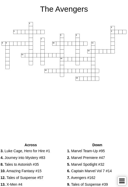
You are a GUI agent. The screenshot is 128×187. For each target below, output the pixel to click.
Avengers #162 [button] (81, 178)
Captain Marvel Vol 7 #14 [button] (89, 171)
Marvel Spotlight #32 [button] (85, 164)
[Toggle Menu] (121, 180)
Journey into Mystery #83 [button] (23, 158)
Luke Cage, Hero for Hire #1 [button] (25, 151)
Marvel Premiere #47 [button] (86, 158)
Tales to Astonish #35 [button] (20, 164)
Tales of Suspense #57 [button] (22, 178)
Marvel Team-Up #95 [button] (86, 151)
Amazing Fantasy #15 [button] (21, 171)
